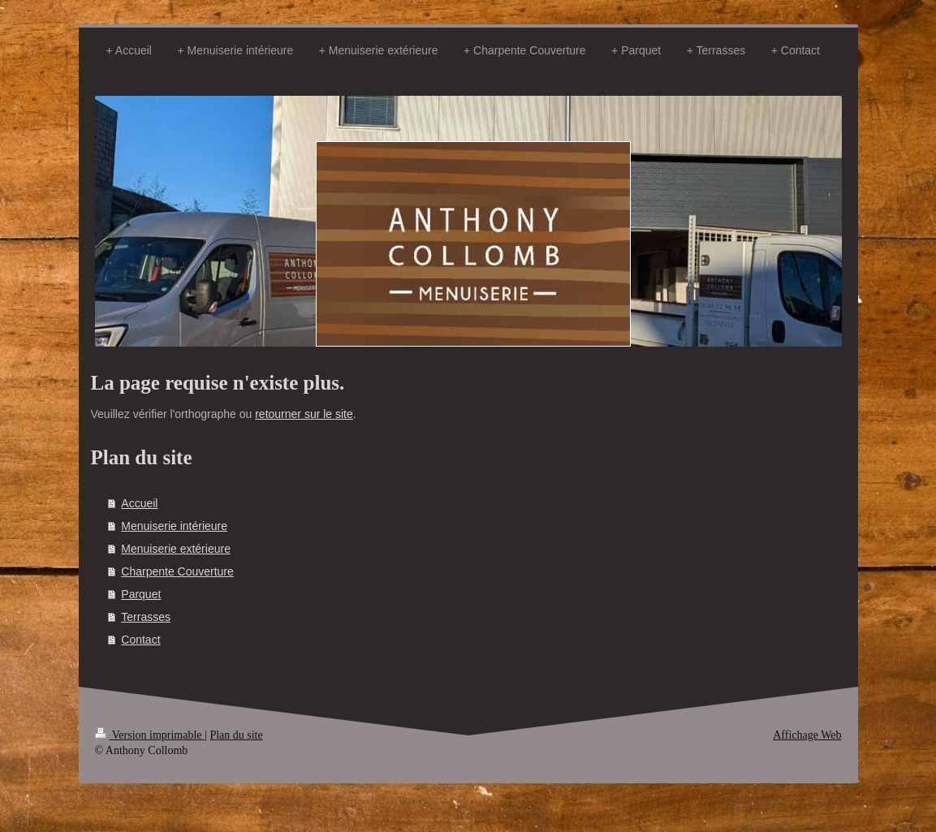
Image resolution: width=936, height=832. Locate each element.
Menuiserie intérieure (174, 525)
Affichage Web (807, 735)
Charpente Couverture (177, 571)
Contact (140, 639)
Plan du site (235, 735)
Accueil (139, 503)
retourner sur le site (304, 413)
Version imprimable (150, 735)
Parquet (141, 594)
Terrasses (145, 616)
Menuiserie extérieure (176, 548)
